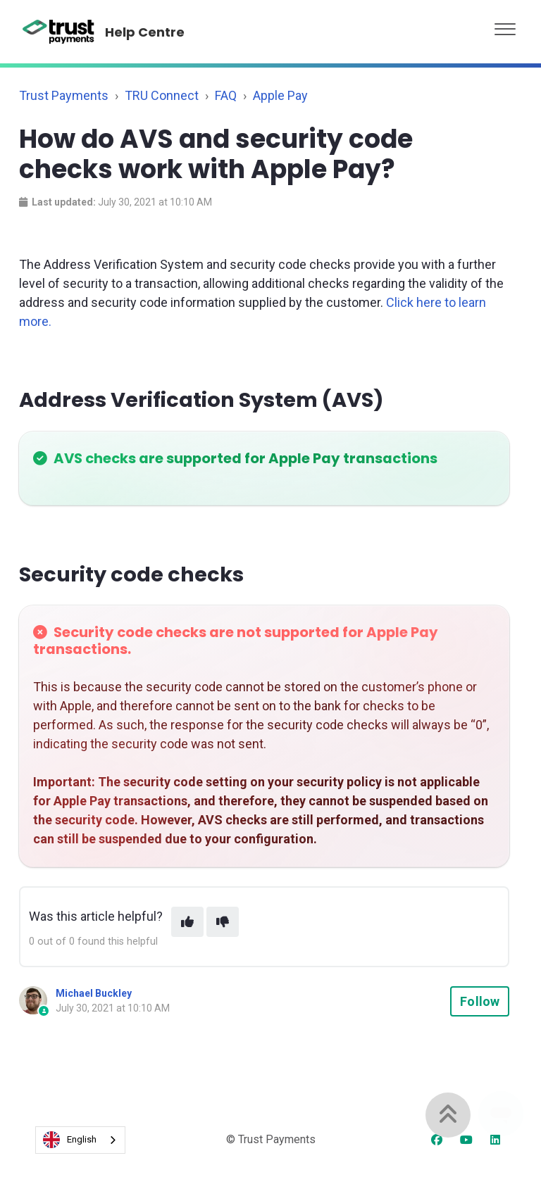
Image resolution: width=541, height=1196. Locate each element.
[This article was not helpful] (222, 922)
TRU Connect (162, 95)
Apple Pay (280, 95)
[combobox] (80, 1140)
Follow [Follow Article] (479, 1001)
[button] (505, 26)
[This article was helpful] (187, 922)
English (70, 1139)
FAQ (226, 95)
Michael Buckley (94, 993)
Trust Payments (63, 95)
